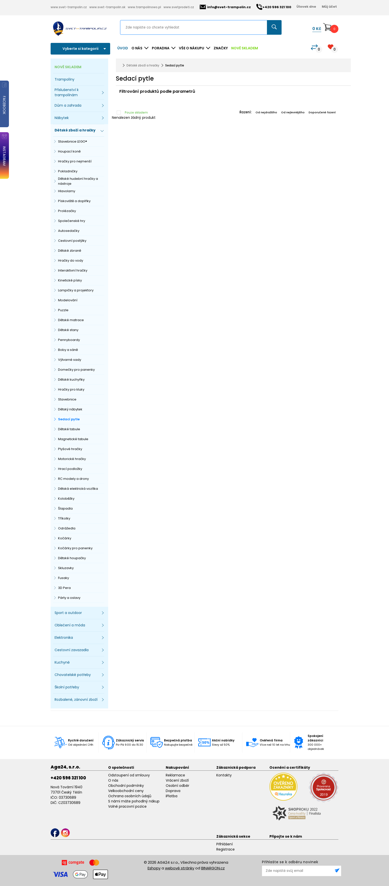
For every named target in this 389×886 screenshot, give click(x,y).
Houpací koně (69, 151)
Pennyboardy (69, 339)
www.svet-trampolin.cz (69, 7)
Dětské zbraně (69, 250)
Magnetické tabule (73, 439)
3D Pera (64, 587)
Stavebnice (67, 399)
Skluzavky (66, 568)
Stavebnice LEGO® (72, 141)
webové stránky (179, 868)
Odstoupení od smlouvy (129, 775)
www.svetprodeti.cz (178, 7)
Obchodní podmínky (126, 785)
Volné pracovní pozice (127, 806)
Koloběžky (66, 498)
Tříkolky (64, 518)
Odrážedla (66, 528)
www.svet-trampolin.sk (107, 7)
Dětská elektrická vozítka (78, 488)
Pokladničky (67, 171)
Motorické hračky (72, 459)
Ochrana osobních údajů (129, 796)
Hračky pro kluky (71, 389)
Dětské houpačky (72, 558)
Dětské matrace (71, 320)
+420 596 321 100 (68, 778)
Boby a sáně (68, 349)
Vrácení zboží (177, 780)
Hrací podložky (70, 468)
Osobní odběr (177, 785)
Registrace (225, 849)
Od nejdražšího (266, 112)
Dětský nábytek (70, 409)
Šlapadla (65, 508)
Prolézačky (67, 211)
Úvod (122, 48)
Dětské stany (68, 330)
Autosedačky (68, 230)
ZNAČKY (221, 48)
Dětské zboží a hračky (143, 65)
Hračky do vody (70, 260)
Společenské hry (71, 220)
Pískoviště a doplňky (74, 201)
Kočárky (64, 538)
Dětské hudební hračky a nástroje (78, 181)
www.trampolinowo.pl (144, 7)
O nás (113, 780)
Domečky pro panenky (76, 369)
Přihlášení (224, 844)
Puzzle (63, 310)
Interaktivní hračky (72, 270)
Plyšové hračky (70, 449)
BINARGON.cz (213, 868)
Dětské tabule (69, 429)
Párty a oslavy (69, 597)
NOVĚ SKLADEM (244, 48)
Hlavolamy (66, 191)
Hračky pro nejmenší (75, 161)
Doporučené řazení (322, 112)
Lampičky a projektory (76, 290)
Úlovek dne (306, 6)
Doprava (173, 790)
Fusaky (63, 578)
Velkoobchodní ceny (126, 790)
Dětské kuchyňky (71, 379)
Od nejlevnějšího (293, 112)
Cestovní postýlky (72, 240)
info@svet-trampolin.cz (225, 7)
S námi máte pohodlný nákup (134, 801)
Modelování (67, 300)
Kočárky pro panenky (75, 548)
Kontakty (224, 775)
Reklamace (175, 775)
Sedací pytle (69, 419)
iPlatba (171, 796)
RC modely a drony (73, 478)
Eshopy (154, 868)
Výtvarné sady (69, 359)
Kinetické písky (70, 280)
